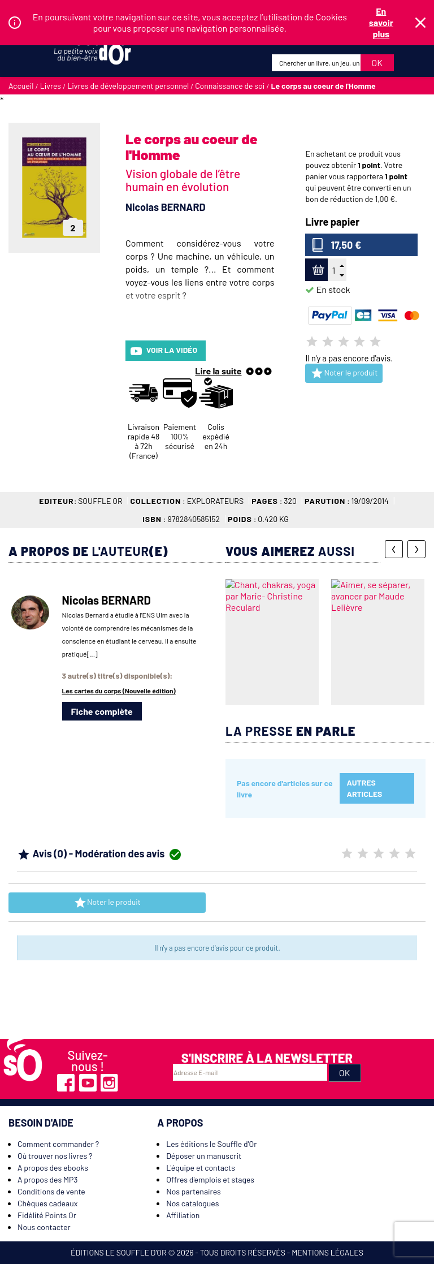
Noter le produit (343, 373)
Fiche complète (102, 711)
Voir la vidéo (164, 350)
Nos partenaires (193, 1191)
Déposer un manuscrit (203, 1156)
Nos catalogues (192, 1203)
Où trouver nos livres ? (55, 1156)
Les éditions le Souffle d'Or (211, 1144)
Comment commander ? (58, 1144)
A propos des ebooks (53, 1167)
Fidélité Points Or (47, 1215)
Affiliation (182, 1215)
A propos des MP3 (48, 1179)
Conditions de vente (51, 1191)
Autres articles (365, 788)
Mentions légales (327, 1252)
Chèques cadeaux (47, 1203)
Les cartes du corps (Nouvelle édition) (119, 690)
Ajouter (317, 270)
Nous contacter (44, 1227)
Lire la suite (218, 370)
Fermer (420, 23)
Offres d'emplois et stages (210, 1179)
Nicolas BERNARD (165, 207)
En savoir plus (381, 22)
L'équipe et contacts (200, 1167)
